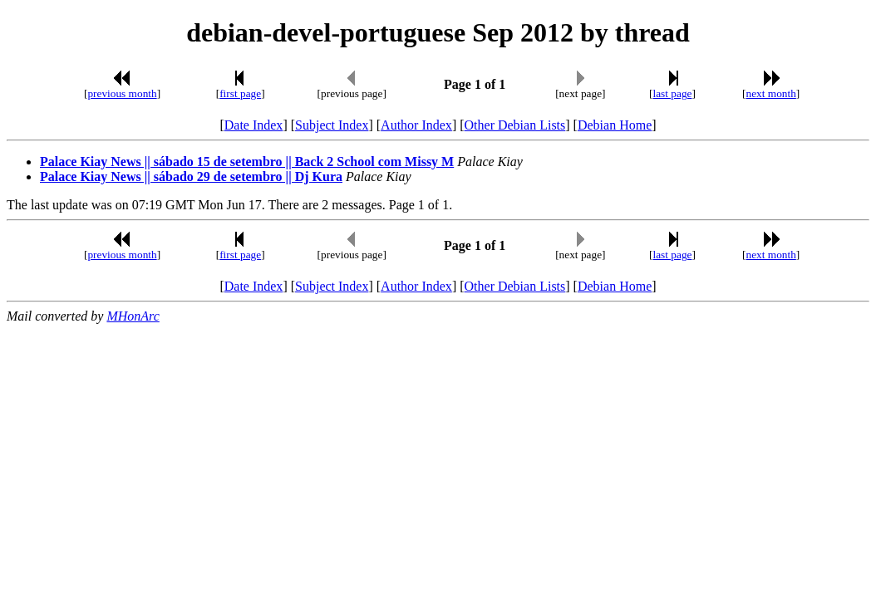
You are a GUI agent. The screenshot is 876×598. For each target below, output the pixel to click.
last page (671, 93)
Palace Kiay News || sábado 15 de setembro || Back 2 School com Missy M (247, 161)
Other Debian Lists (515, 125)
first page (240, 93)
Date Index (253, 125)
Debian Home (615, 125)
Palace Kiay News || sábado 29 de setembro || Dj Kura (191, 176)
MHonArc (132, 316)
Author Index (416, 125)
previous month (121, 93)
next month (771, 93)
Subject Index (331, 125)
